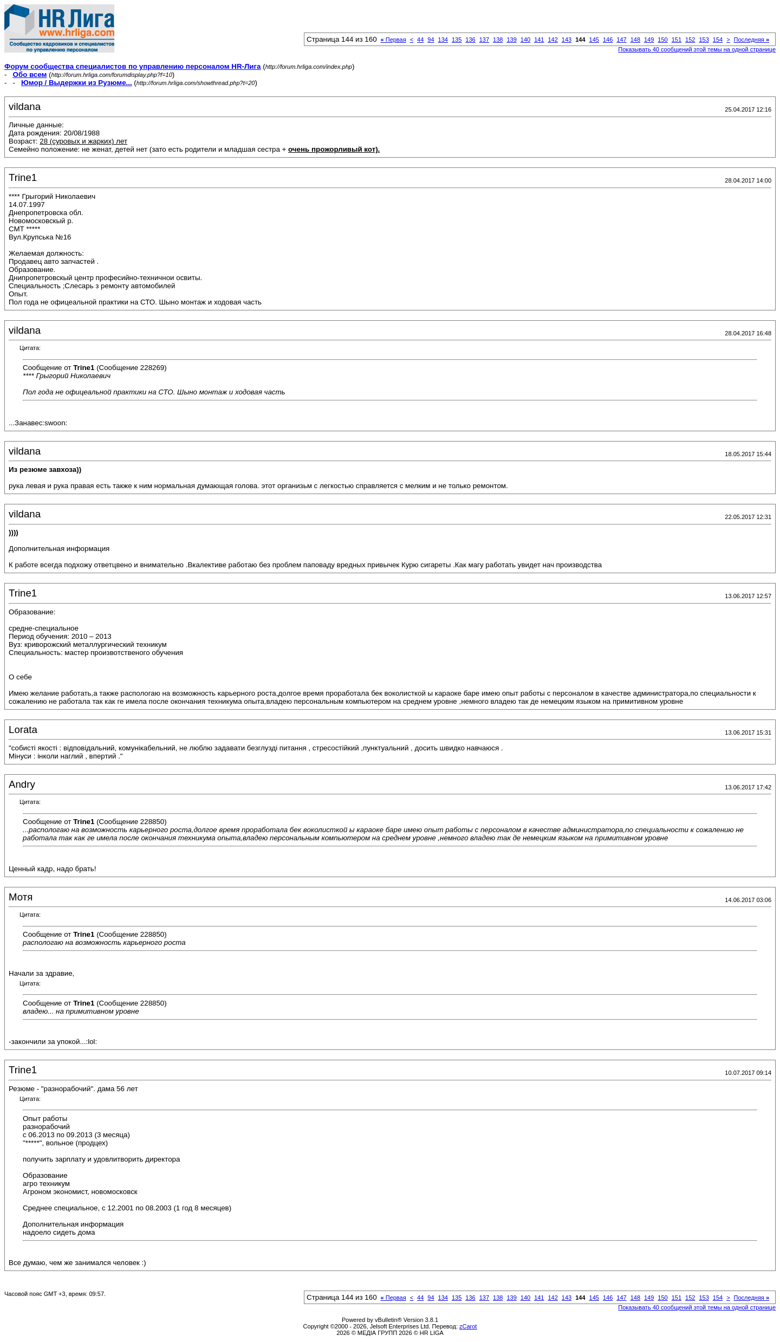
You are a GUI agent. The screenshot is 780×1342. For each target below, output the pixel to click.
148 (635, 39)
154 (718, 39)
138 (498, 39)
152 (690, 39)
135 (456, 39)
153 (703, 39)
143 (566, 39)
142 (552, 39)
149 (649, 39)
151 (676, 39)
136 (470, 39)
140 (525, 39)
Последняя (751, 39)
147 (621, 39)
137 (484, 39)
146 (608, 39)
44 (420, 39)
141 (539, 39)
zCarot (468, 1326)
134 (443, 39)
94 (430, 39)
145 (594, 39)
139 (511, 39)
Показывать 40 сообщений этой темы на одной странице (697, 49)
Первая (393, 39)
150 (662, 39)
